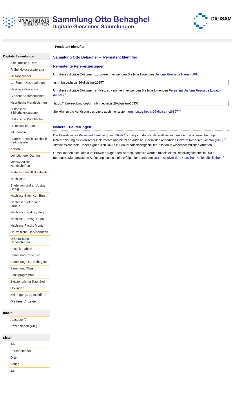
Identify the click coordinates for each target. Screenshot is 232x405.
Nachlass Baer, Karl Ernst (29, 195)
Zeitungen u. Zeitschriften (28, 295)
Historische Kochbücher (27, 119)
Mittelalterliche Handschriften (21, 163)
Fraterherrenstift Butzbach (29, 172)
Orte (14, 357)
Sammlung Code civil (25, 255)
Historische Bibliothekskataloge (24, 110)
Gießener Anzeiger (24, 301)
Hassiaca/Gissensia (24, 89)
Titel (13, 344)
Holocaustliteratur (23, 126)
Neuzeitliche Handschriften (29, 232)
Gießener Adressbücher (27, 96)
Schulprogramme (23, 275)
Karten (15, 149)
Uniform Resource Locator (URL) (200, 140)
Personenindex (21, 351)
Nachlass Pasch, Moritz (27, 225)
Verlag (15, 364)
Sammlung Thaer (23, 268)
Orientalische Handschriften (20, 240)
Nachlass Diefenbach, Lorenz (26, 203)
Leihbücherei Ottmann (26, 155)
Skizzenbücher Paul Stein (29, 281)
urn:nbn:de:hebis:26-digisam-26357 (153, 111)
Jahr (14, 370)
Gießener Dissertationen (28, 82)
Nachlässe (18, 179)
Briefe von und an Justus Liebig (28, 187)
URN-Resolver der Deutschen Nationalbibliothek (187, 157)
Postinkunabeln (21, 249)
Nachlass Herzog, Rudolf (28, 219)
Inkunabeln (18, 132)
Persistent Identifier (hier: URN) (101, 135)
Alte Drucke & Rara (24, 63)
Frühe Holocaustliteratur (27, 69)
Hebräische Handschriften (29, 102)
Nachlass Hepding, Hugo (28, 212)
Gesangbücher (21, 76)
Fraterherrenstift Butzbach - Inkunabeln (29, 140)
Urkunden (17, 288)
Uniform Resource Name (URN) (177, 74)
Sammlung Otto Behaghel (29, 262)
